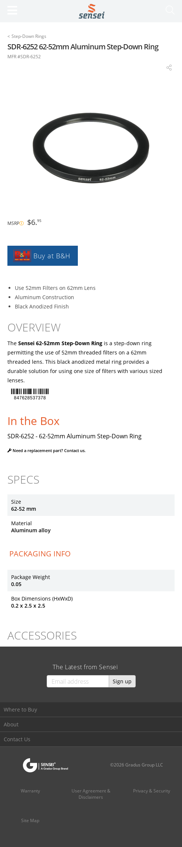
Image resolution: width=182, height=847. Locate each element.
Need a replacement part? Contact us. (46, 450)
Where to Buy (20, 709)
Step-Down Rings (28, 36)
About (11, 724)
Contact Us (17, 739)
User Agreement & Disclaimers (91, 794)
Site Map (30, 820)
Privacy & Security (151, 791)
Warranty (30, 791)
